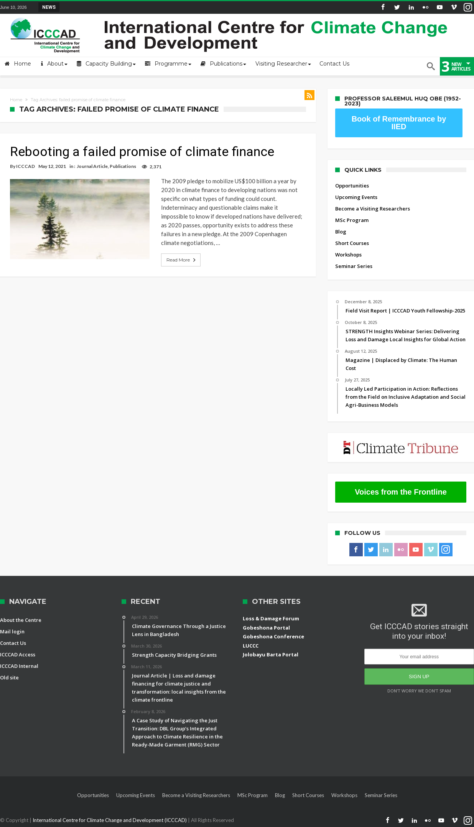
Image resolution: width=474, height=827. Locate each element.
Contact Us (13, 643)
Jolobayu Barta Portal (270, 654)
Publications (123, 166)
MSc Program (352, 220)
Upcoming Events (356, 197)
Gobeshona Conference (273, 636)
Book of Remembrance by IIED (399, 122)
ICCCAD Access (17, 654)
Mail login (12, 631)
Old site (9, 677)
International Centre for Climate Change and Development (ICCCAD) (110, 820)
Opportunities (352, 185)
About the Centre (20, 620)
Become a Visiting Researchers (372, 208)
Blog (340, 231)
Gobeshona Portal (266, 627)
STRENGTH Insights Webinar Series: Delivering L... (118, 7)
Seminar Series (353, 266)
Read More (172, 251)
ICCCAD (25, 166)
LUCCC (250, 645)
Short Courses (352, 243)
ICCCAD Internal (19, 666)
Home (16, 99)
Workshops (348, 254)
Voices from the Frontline (401, 492)
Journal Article (92, 166)
